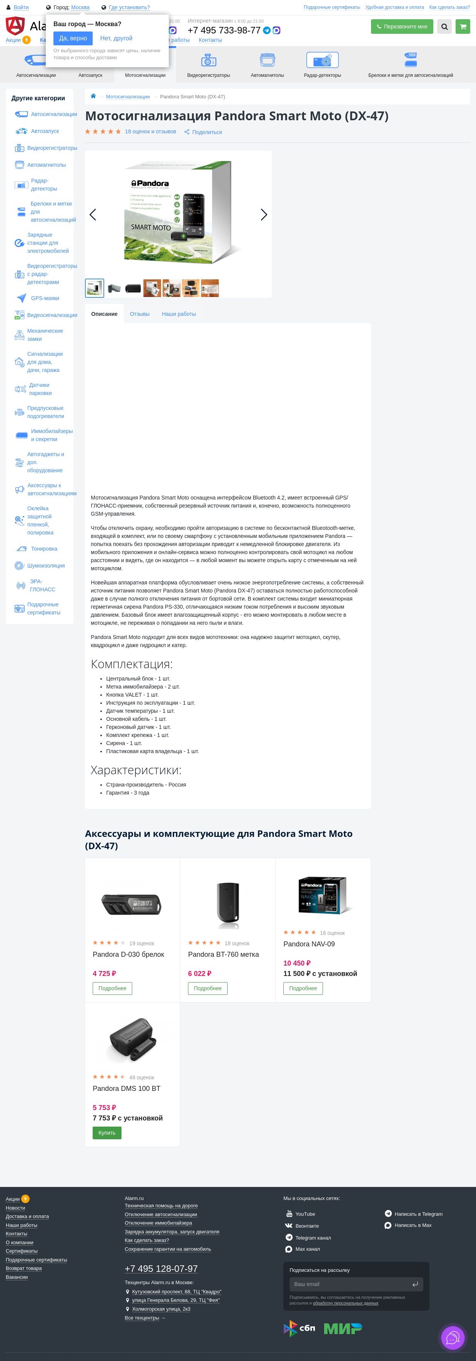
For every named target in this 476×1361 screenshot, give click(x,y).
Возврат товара (24, 1268)
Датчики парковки (33, 389)
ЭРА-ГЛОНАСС (35, 585)
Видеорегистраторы (40, 148)
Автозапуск (37, 131)
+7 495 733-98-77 (224, 30)
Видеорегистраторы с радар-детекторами (40, 274)
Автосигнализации (40, 114)
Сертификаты (22, 1251)
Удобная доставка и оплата (395, 7)
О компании (19, 1242)
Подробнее (112, 988)
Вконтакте (301, 1226)
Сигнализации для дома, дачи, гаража (39, 362)
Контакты (210, 40)
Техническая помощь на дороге (161, 1205)
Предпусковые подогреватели (39, 412)
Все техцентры (142, 1318)
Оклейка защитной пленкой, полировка (34, 520)
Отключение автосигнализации (161, 1214)
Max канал (301, 1249)
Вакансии (17, 1277)
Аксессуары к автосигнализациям (40, 489)
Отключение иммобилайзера (158, 1223)
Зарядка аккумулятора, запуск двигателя (172, 1232)
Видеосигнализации (40, 315)
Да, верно (73, 38)
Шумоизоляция (40, 566)
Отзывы (140, 314)
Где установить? (129, 7)
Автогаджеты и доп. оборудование (39, 462)
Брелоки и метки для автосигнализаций (40, 212)
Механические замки (39, 335)
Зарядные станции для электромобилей (40, 243)
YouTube (299, 1214)
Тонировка (36, 549)
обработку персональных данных (345, 1303)
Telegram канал (307, 1238)
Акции (14, 40)
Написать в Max (407, 1225)
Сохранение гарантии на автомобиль (168, 1249)
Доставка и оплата (27, 1216)
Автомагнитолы (40, 165)
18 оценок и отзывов (150, 131)
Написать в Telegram (413, 1214)
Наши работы (173, 40)
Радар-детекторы (36, 185)
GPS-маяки (37, 298)
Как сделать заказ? (449, 7)
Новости (15, 1208)
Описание (104, 314)
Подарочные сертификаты (332, 7)
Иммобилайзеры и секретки (40, 435)
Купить (106, 1133)
